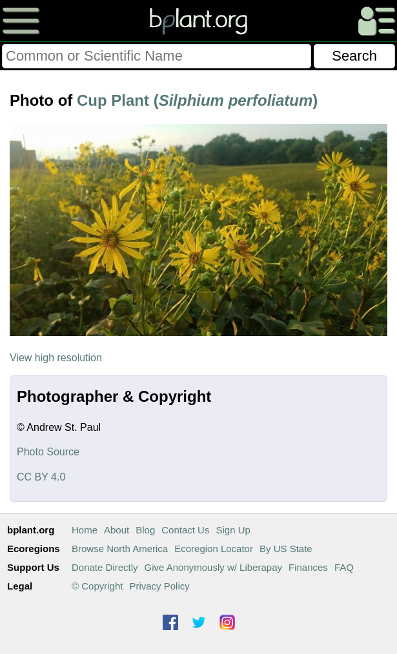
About (116, 529)
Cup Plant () (197, 100)
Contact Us (185, 529)
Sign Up (233, 529)
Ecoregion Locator (213, 548)
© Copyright (97, 585)
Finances (308, 567)
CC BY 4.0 (41, 476)
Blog (145, 529)
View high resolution (56, 357)
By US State (286, 548)
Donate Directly (105, 567)
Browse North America (120, 548)
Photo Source (48, 451)
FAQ (344, 567)
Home (84, 529)
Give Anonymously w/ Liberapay (213, 567)
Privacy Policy (159, 585)
